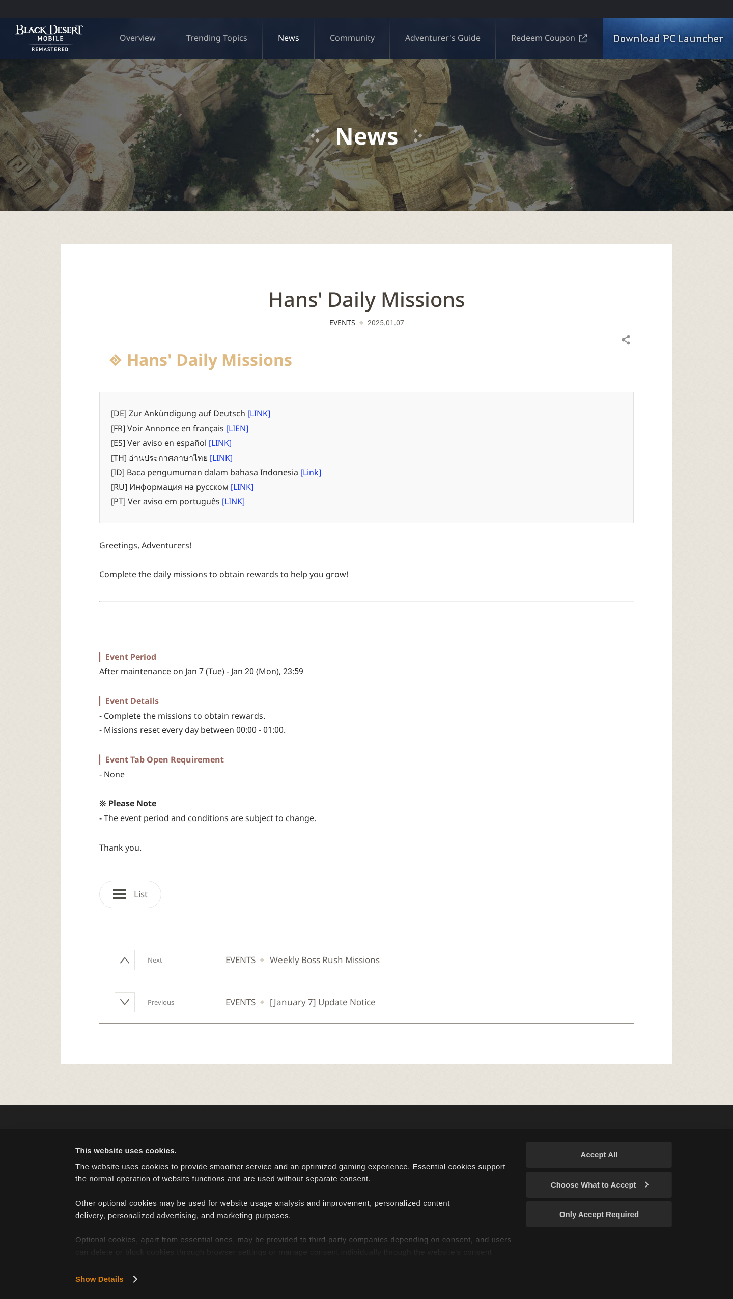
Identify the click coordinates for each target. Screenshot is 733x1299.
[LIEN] (237, 428)
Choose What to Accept (600, 1184)
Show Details (99, 1279)
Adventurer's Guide (443, 37)
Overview (138, 37)
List (130, 894)
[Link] (310, 472)
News (288, 37)
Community (352, 37)
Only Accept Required (599, 1214)
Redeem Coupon (549, 37)
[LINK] (258, 413)
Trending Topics (216, 37)
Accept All (599, 1154)
